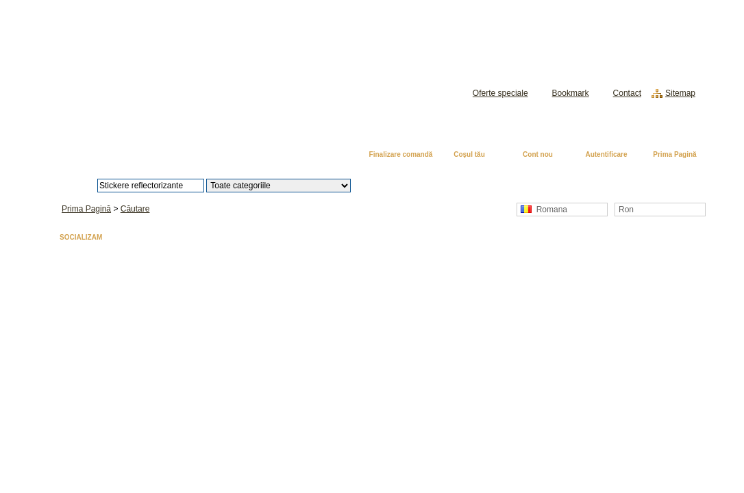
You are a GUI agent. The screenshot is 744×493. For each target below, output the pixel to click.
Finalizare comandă (401, 154)
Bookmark (570, 93)
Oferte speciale (500, 93)
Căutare (135, 209)
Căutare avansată (422, 185)
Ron (626, 209)
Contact (627, 93)
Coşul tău (469, 154)
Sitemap (680, 93)
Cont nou (538, 154)
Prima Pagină (674, 154)
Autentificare (606, 154)
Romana (544, 209)
